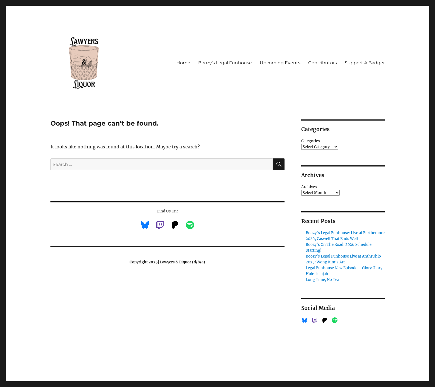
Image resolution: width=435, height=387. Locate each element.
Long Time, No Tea (322, 279)
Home (183, 62)
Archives (309, 187)
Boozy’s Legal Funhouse (225, 62)
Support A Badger (365, 62)
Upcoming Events (280, 62)
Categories (310, 141)
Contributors (322, 62)
